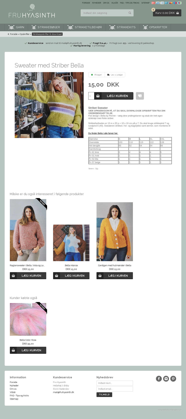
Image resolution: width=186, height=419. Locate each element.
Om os (106, 3)
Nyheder (96, 3)
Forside (86, 3)
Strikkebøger (49, 27)
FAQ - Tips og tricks (129, 3)
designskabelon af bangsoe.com (169, 409)
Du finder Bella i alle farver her (103, 133)
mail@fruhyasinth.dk (63, 392)
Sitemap (145, 3)
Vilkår (114, 3)
